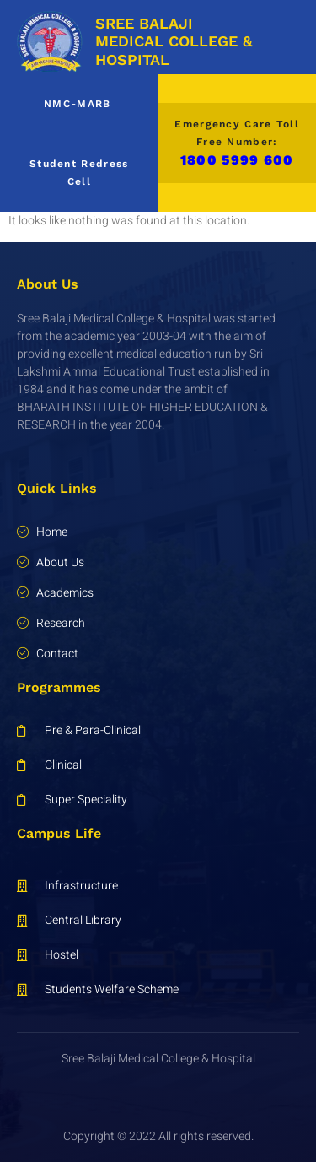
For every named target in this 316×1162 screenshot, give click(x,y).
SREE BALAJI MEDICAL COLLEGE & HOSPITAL (173, 41)
